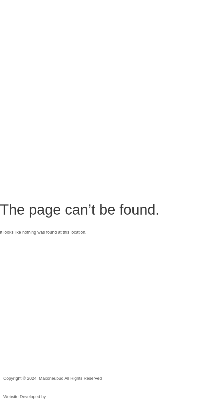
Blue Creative (59, 396)
